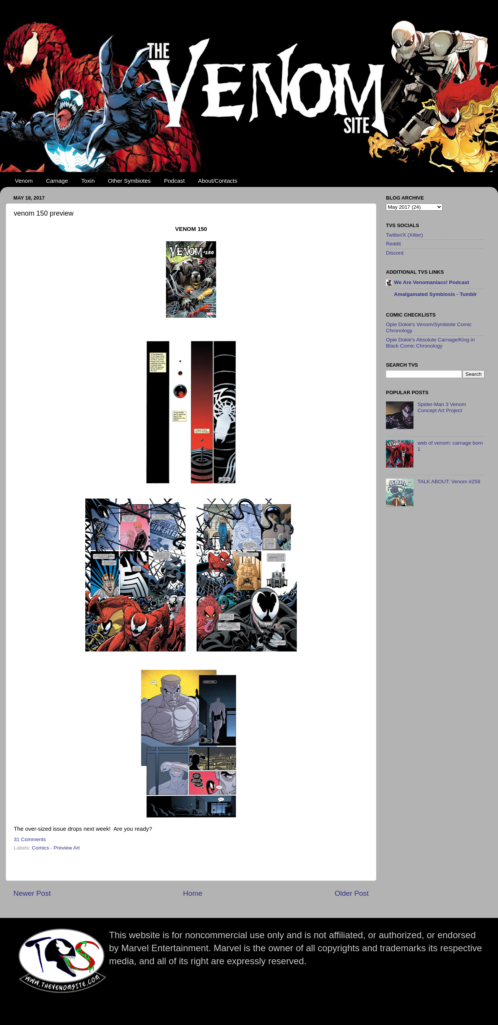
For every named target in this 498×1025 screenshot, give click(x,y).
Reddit (393, 244)
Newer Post (32, 893)
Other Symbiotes (129, 180)
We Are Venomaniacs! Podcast (431, 282)
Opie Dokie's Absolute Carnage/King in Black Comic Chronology (430, 343)
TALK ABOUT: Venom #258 (448, 481)
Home (192, 893)
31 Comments (30, 839)
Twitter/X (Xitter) (404, 235)
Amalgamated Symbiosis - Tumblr (435, 294)
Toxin (88, 180)
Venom (24, 180)
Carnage (57, 180)
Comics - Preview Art (56, 848)
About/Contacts (218, 180)
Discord (395, 253)
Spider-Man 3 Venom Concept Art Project (441, 407)
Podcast (174, 180)
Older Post (352, 893)
